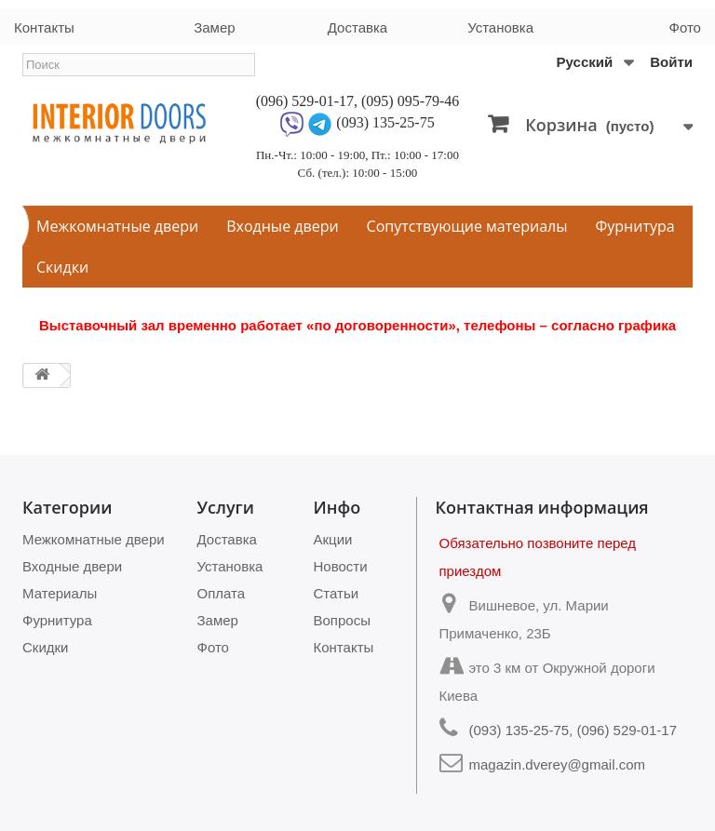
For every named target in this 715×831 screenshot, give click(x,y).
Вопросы (342, 620)
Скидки (62, 267)
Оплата (221, 593)
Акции (333, 539)
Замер (214, 27)
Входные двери (282, 226)
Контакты (44, 27)
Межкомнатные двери (117, 226)
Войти (671, 62)
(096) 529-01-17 (305, 101)
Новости (341, 566)
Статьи (336, 593)
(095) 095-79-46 (410, 101)
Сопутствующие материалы (467, 226)
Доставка (357, 27)
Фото (685, 27)
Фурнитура (635, 226)
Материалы (59, 593)
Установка (500, 27)
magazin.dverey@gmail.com (557, 764)
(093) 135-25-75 (385, 122)
